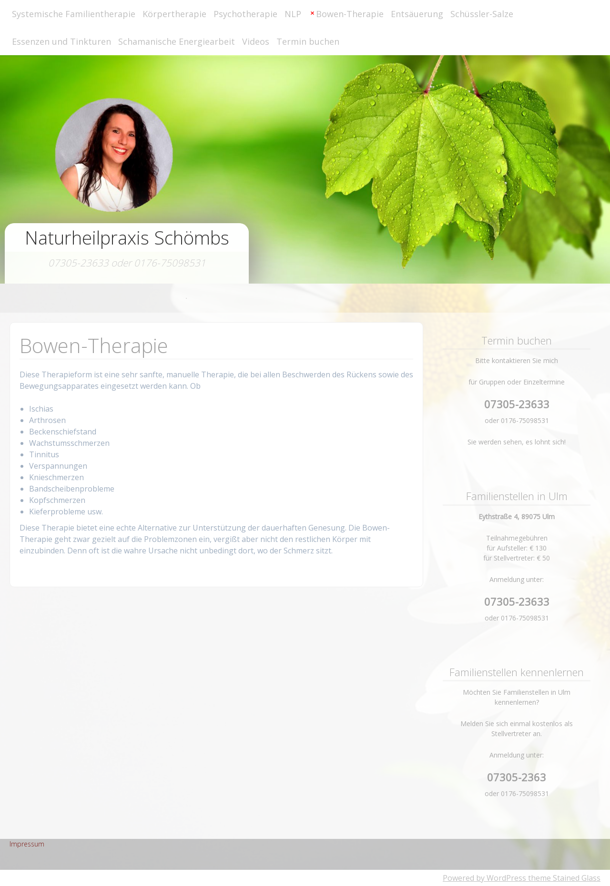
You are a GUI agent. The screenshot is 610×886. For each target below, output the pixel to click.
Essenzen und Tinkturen (61, 41)
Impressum (27, 843)
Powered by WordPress (484, 878)
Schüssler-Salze (481, 14)
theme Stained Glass (563, 878)
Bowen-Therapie (350, 14)
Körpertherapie (174, 14)
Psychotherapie (245, 14)
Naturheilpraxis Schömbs (127, 237)
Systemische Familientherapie (73, 14)
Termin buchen (307, 41)
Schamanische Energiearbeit (176, 41)
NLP (293, 14)
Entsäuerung (417, 14)
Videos (255, 41)
